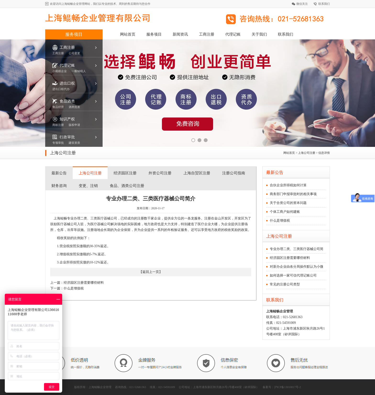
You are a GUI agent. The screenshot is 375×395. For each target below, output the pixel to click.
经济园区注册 (125, 173)
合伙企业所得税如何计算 (288, 185)
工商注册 (206, 34)
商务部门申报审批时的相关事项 (293, 194)
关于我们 (259, 34)
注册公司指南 (233, 173)
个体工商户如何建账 (285, 212)
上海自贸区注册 (196, 173)
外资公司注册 (160, 173)
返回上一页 (150, 272)
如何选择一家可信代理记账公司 (293, 275)
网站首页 (127, 34)
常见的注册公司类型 (285, 284)
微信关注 (302, 3)
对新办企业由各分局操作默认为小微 (296, 266)
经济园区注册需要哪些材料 (84, 282)
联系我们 (324, 3)
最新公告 (59, 173)
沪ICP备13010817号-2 (287, 387)
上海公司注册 (90, 173)
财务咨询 (59, 186)
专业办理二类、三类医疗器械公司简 (296, 249)
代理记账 (233, 34)
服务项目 (74, 34)
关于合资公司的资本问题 (288, 203)
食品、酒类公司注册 (127, 186)
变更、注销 (88, 186)
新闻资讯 (180, 34)
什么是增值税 (74, 288)
